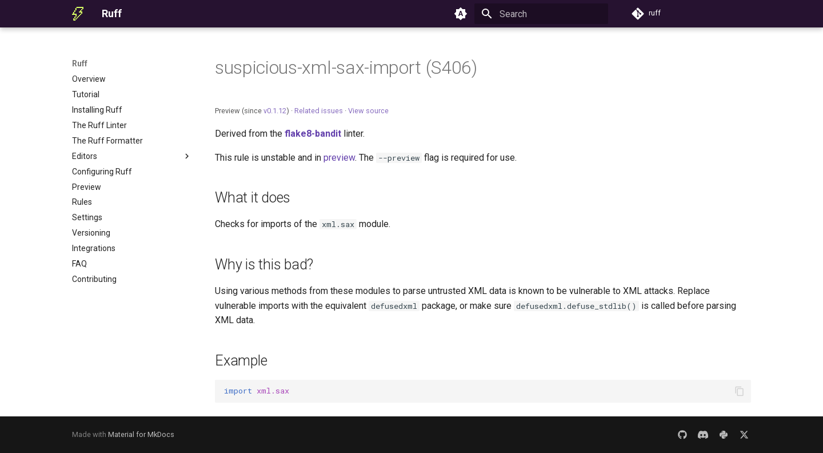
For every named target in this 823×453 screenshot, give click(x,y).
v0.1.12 (274, 110)
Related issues (318, 110)
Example (241, 360)
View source (368, 110)
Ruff (79, 63)
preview (339, 157)
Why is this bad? (264, 264)
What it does (252, 197)
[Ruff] (77, 13)
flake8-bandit (313, 133)
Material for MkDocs (141, 434)
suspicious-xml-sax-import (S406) (346, 67)
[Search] (541, 13)
